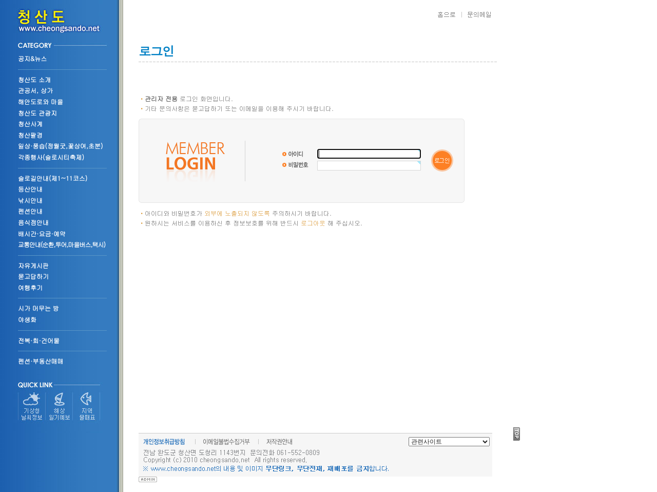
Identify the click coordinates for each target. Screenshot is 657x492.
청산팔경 (30, 134)
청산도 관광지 (37, 112)
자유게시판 (33, 265)
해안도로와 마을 (40, 101)
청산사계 (30, 123)
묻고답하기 (33, 276)
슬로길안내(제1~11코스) (52, 178)
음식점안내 (33, 222)
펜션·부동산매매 (41, 360)
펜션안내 (30, 210)
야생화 (27, 319)
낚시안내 (30, 200)
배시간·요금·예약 (42, 233)
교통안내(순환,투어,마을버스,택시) (61, 244)
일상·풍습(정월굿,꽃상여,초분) (60, 145)
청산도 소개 (34, 79)
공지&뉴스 (32, 58)
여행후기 (30, 287)
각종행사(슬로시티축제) (51, 157)
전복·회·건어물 (39, 340)
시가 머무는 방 (38, 308)
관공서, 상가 (35, 90)
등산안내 (30, 188)
